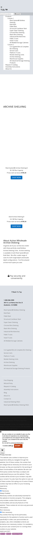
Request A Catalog (11, 65)
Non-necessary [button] (5, 510)
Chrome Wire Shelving (17, 32)
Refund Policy (8, 383)
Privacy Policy (4, 418)
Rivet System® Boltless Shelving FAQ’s (16, 405)
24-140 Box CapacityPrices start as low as (16, 202)
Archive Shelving (15, 57)
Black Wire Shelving (16, 35)
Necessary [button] (3, 488)
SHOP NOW (16, 177)
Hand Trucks (14, 41)
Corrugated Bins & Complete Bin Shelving (17, 350)
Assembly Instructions (12, 67)
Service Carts (14, 51)
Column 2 (11, 45)
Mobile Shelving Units (17, 55)
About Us (8, 69)
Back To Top (16, 292)
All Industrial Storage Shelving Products (17, 368)
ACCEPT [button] (17, 446)
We (12, 255)
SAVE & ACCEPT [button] (5, 531)
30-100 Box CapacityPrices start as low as (16, 153)
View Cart (2, 534)
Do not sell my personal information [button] (12, 443)
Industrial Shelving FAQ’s (12, 402)
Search (17, 14)
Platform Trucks (15, 53)
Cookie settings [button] (8, 446)
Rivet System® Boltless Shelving (14, 310)
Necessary (5, 491)
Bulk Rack (13, 24)
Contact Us (7, 399)
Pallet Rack (13, 26)
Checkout (8, 534)
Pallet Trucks (14, 39)
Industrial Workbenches (18, 37)
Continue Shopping (17, 534)
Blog (5, 393)
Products (8, 16)
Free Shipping (8, 380)
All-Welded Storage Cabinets (19, 43)
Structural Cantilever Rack (18, 28)
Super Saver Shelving (17, 30)
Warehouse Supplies (16, 59)
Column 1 (11, 18)
